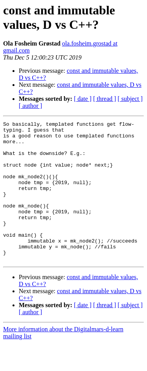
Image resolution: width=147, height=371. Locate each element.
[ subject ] (130, 98)
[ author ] (30, 105)
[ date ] (82, 98)
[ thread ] (104, 98)
